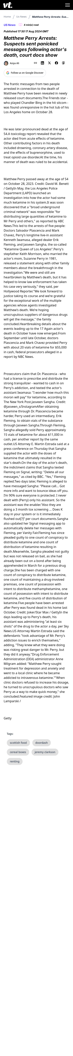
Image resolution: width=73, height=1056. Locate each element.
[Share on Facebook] (56, 63)
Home (7, 16)
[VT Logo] (7, 5)
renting (14, 761)
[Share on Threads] (63, 63)
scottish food (18, 743)
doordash (41, 743)
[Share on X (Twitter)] (49, 63)
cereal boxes (18, 752)
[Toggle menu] (67, 5)
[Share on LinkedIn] (42, 63)
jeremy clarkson (45, 752)
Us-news (21, 16)
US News (10, 24)
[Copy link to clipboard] (35, 63)
